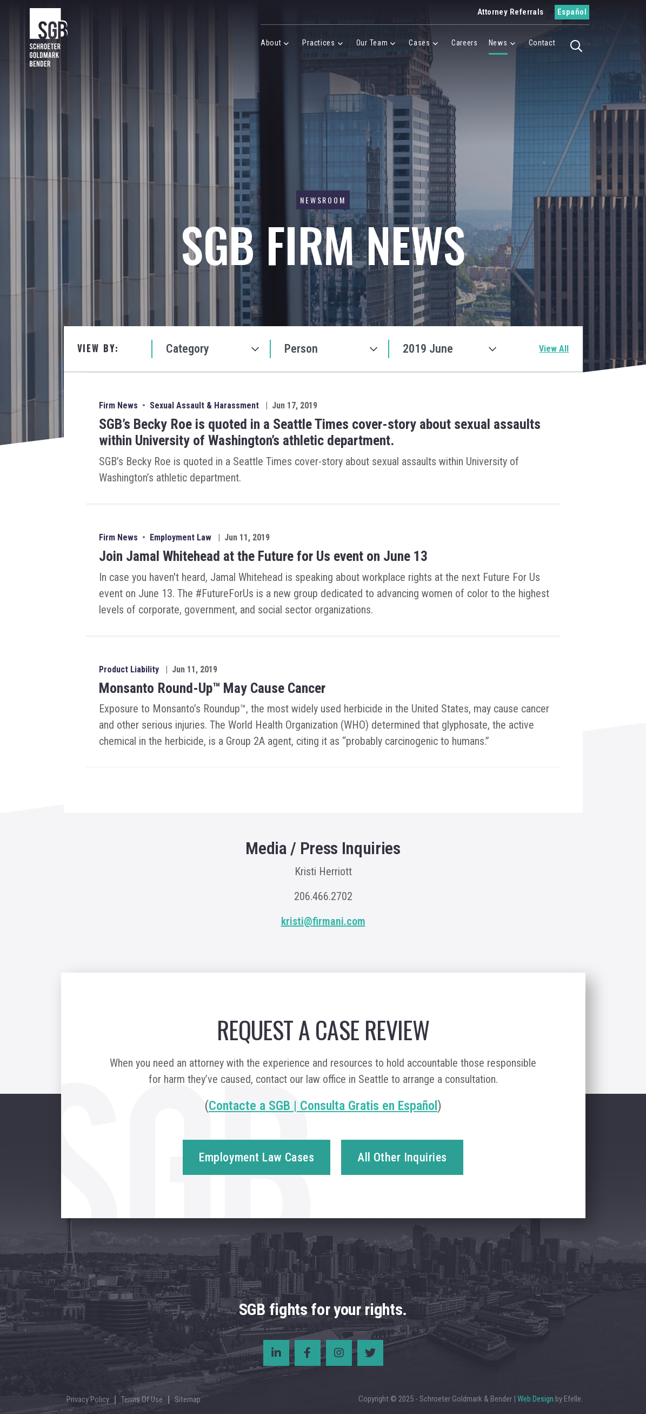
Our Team (372, 42)
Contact (542, 42)
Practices (318, 42)
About (271, 42)
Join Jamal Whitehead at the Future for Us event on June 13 (263, 556)
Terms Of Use (142, 1399)
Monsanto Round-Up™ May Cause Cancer (212, 688)
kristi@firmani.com (323, 921)
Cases (419, 42)
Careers (464, 42)
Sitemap (188, 1399)
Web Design (535, 1399)
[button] (577, 45)
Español (572, 12)
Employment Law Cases (256, 1157)
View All (554, 348)
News (498, 42)
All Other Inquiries (402, 1157)
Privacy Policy (87, 1399)
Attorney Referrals (510, 12)
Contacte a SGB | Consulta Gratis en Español (323, 1105)
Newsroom (322, 200)
